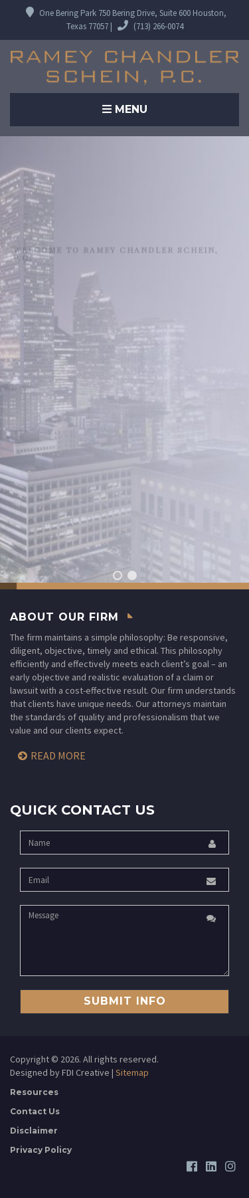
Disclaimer (34, 1131)
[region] (124, 362)
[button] (117, 575)
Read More (58, 755)
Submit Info (125, 1001)
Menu (124, 109)
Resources (34, 1092)
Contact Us (35, 1111)
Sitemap (132, 1072)
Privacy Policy (41, 1150)
